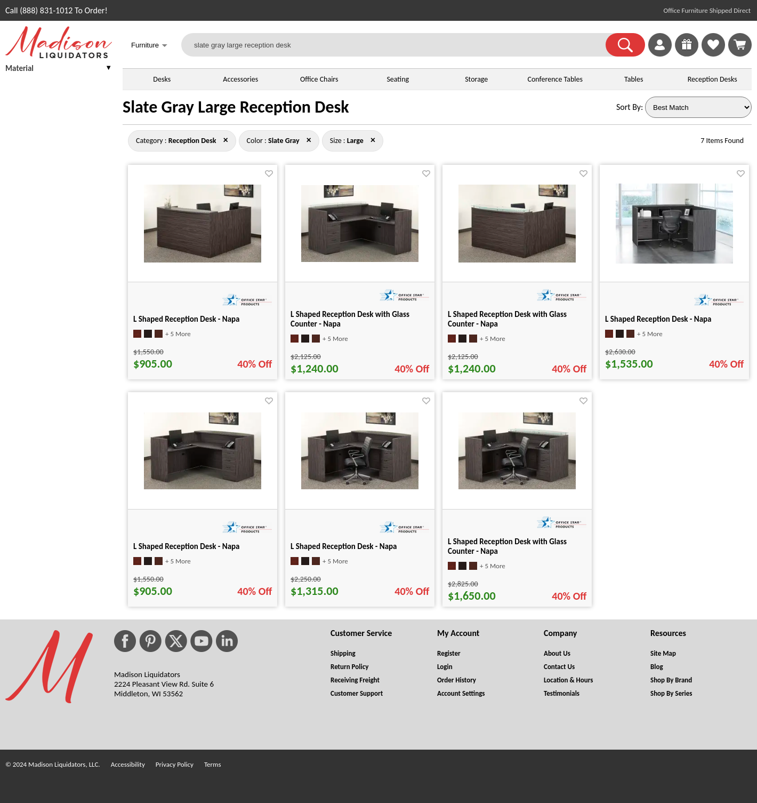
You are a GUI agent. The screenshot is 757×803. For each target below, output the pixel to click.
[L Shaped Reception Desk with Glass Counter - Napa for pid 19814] (517, 486)
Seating (397, 79)
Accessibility (128, 764)
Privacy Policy (175, 764)
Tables (633, 79)
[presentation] (58, 69)
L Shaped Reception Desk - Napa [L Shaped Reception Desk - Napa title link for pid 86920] (186, 546)
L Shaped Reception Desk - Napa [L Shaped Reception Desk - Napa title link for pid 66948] (658, 319)
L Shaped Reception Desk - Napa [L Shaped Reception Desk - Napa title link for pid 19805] (344, 546)
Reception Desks (712, 79)
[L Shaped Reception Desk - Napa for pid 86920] (202, 486)
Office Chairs (319, 79)
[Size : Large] (355, 140)
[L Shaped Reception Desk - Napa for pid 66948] (674, 261)
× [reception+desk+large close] (309, 140)
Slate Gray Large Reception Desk (236, 107)
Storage (476, 79)
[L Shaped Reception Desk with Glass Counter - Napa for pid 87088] (359, 259)
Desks (162, 79)
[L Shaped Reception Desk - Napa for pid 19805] (359, 486)
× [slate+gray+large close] (225, 140)
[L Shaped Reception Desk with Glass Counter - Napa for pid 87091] (517, 260)
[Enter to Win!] (686, 54)
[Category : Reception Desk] (192, 140)
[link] (740, 45)
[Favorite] (269, 173)
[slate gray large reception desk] (400, 45)
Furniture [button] (149, 46)
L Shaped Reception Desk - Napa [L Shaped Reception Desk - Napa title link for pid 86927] (186, 319)
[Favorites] (713, 54)
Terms (212, 764)
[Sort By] (698, 107)
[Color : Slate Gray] (284, 140)
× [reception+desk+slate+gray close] (373, 140)
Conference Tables (555, 79)
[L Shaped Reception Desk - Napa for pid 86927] (202, 260)
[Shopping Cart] (740, 45)
